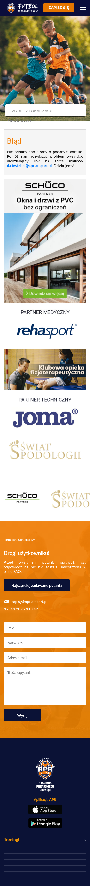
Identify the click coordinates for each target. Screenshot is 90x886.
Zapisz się (59, 8)
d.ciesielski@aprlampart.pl (29, 165)
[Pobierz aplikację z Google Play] (45, 823)
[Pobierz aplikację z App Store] (45, 809)
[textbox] (44, 110)
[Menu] (83, 8)
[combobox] (44, 110)
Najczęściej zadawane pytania (36, 585)
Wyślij (22, 715)
